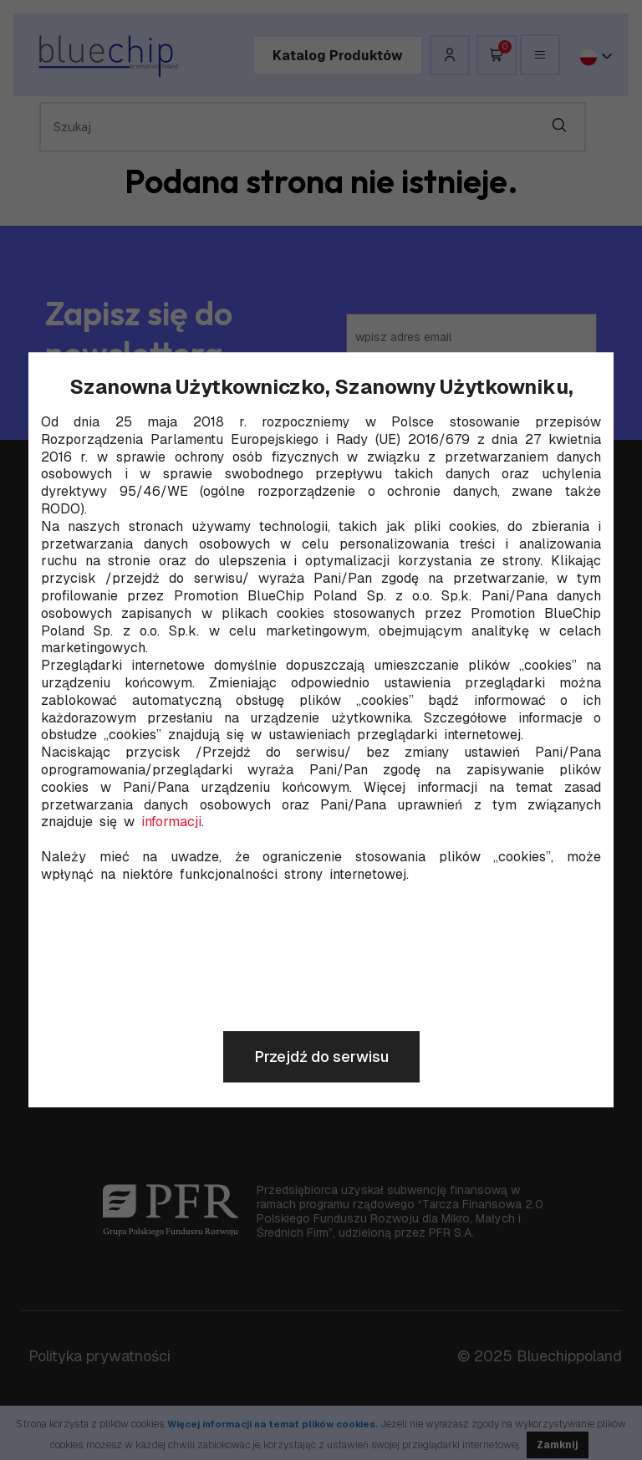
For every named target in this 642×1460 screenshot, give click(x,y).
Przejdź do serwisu (321, 1057)
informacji (171, 822)
